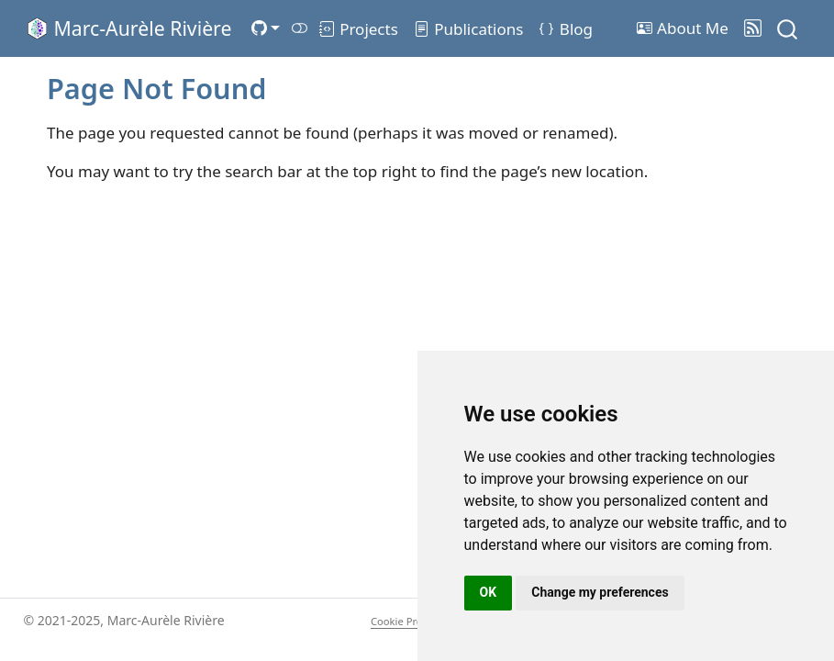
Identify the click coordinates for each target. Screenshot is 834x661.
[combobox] (788, 28)
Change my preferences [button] (599, 592)
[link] (265, 28)
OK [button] (488, 592)
